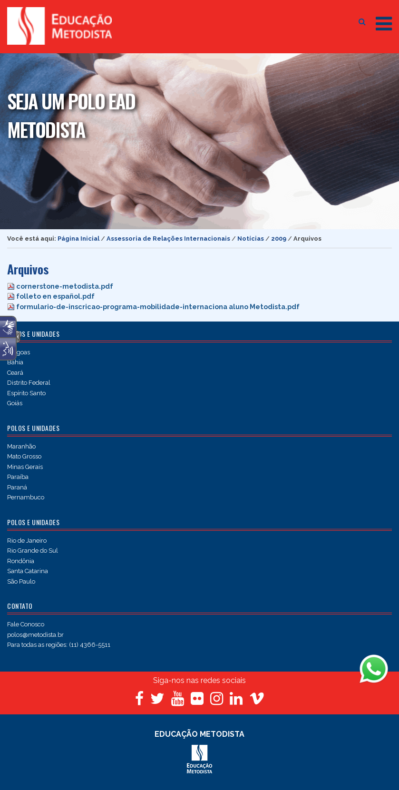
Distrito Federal (28, 382)
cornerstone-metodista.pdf (64, 286)
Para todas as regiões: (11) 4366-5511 (58, 644)
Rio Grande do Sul (32, 550)
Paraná (17, 487)
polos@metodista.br (35, 634)
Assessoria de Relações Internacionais (168, 238)
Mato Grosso (24, 456)
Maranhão (21, 446)
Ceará (15, 372)
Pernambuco (25, 497)
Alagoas (18, 352)
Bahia (15, 362)
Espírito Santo (26, 393)
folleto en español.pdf (55, 296)
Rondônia (20, 561)
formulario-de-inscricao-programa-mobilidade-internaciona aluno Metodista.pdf (158, 306)
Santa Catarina (27, 571)
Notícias (250, 238)
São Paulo (21, 581)
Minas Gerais (25, 466)
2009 (278, 238)
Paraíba (18, 476)
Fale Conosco (25, 624)
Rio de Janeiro (27, 540)
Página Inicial (78, 238)
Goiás (14, 403)
